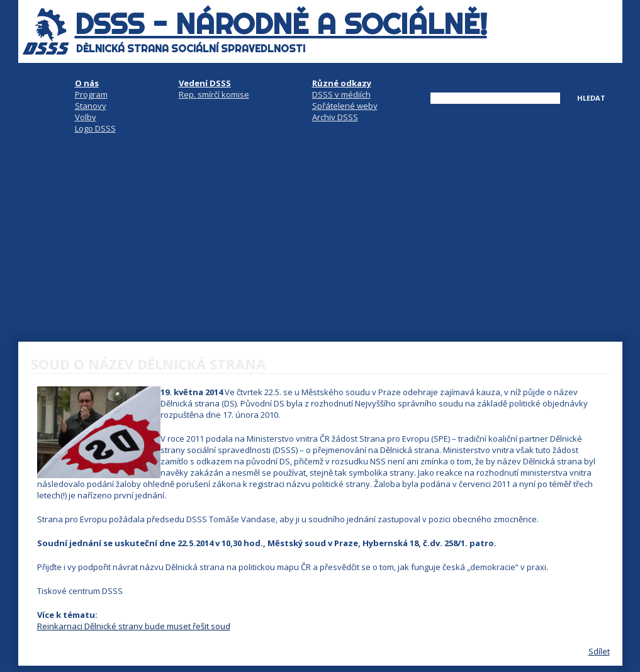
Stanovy (90, 105)
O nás (87, 83)
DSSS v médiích (341, 94)
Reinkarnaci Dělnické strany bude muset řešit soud (133, 626)
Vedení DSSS (205, 83)
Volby (85, 117)
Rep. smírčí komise (214, 94)
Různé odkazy (341, 83)
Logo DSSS (95, 128)
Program (91, 94)
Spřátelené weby (345, 105)
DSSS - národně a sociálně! (281, 24)
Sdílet (599, 651)
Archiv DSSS (335, 117)
